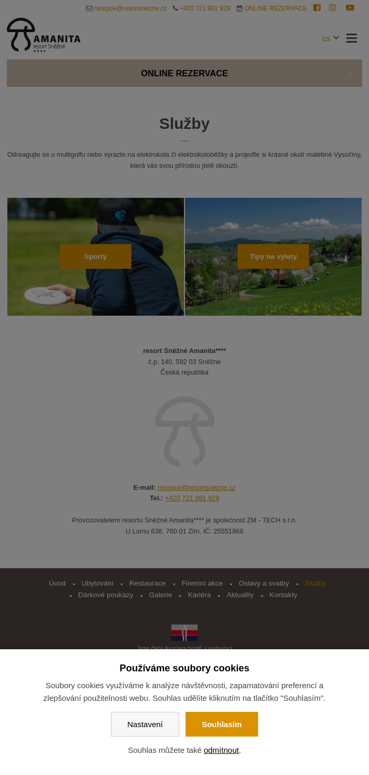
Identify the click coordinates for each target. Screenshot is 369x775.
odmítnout (221, 750)
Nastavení (145, 724)
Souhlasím (222, 724)
